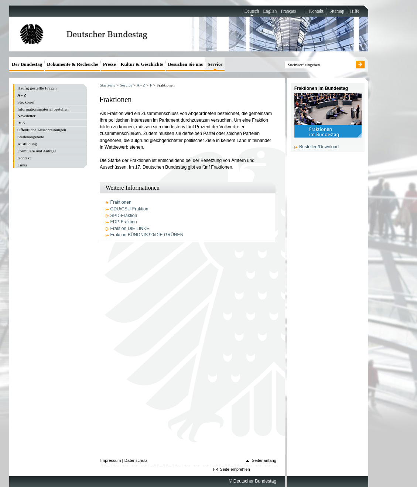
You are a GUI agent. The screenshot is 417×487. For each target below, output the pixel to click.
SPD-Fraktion (123, 215)
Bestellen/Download (319, 146)
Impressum (110, 460)
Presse (109, 64)
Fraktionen (120, 202)
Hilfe (354, 11)
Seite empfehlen (235, 469)
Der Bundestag (27, 64)
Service (126, 85)
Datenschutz (136, 460)
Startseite (107, 85)
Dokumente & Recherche (72, 64)
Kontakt (316, 11)
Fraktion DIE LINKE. (130, 228)
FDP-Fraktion (123, 221)
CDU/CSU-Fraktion (129, 209)
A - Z (141, 85)
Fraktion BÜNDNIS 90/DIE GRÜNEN (147, 234)
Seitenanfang (264, 460)
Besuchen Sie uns (185, 64)
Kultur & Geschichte (141, 64)
